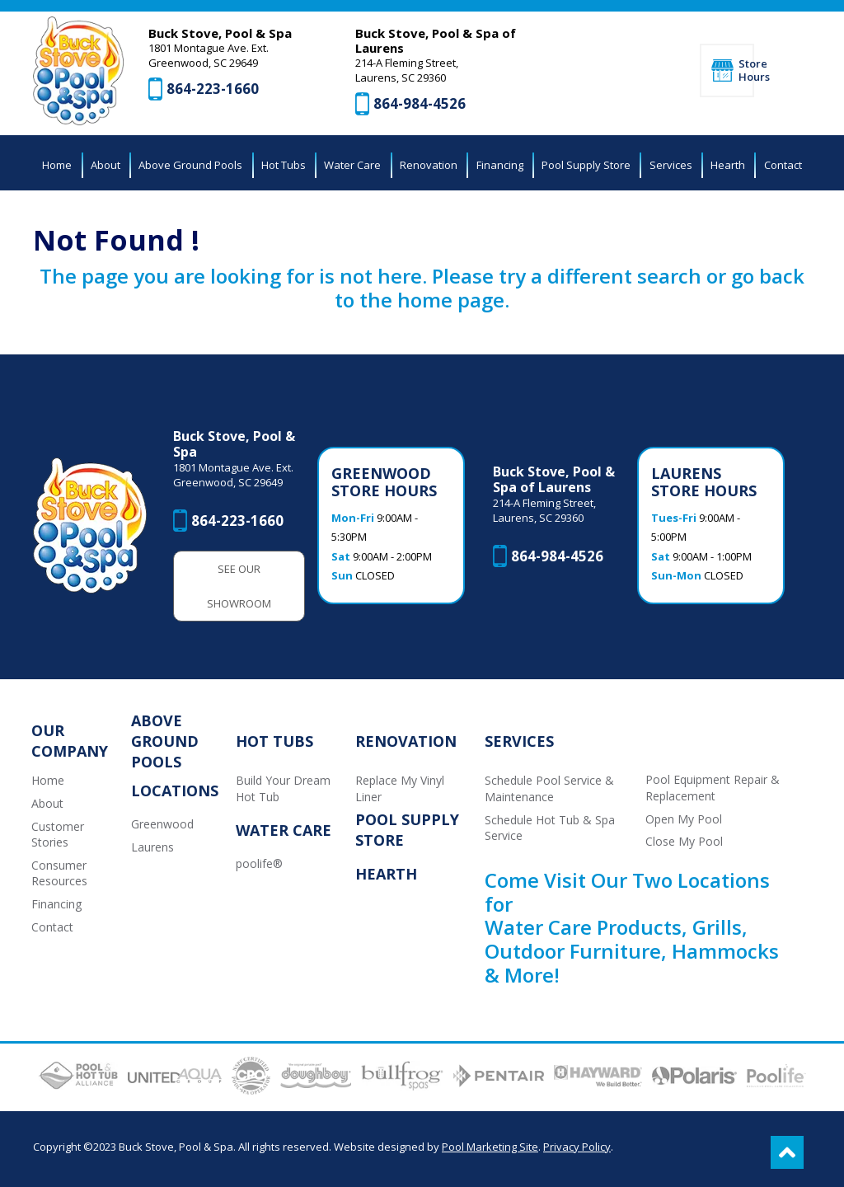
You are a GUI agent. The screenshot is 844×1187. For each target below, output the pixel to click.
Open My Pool (683, 819)
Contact (52, 927)
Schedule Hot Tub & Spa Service (550, 828)
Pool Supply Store (407, 829)
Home (47, 780)
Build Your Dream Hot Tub (283, 788)
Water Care (283, 830)
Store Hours (746, 70)
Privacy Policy (577, 1146)
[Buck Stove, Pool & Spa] (78, 70)
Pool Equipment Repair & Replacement (712, 788)
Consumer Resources (59, 873)
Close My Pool (684, 841)
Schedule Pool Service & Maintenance (549, 788)
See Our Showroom (239, 586)
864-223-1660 (212, 88)
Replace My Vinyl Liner (399, 788)
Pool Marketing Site (490, 1146)
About (47, 803)
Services (519, 741)
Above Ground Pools (165, 741)
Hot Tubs (274, 741)
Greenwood (162, 824)
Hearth (386, 874)
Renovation (406, 741)
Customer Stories (57, 835)
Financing (56, 904)
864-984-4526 (419, 103)
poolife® (259, 863)
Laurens (152, 847)
